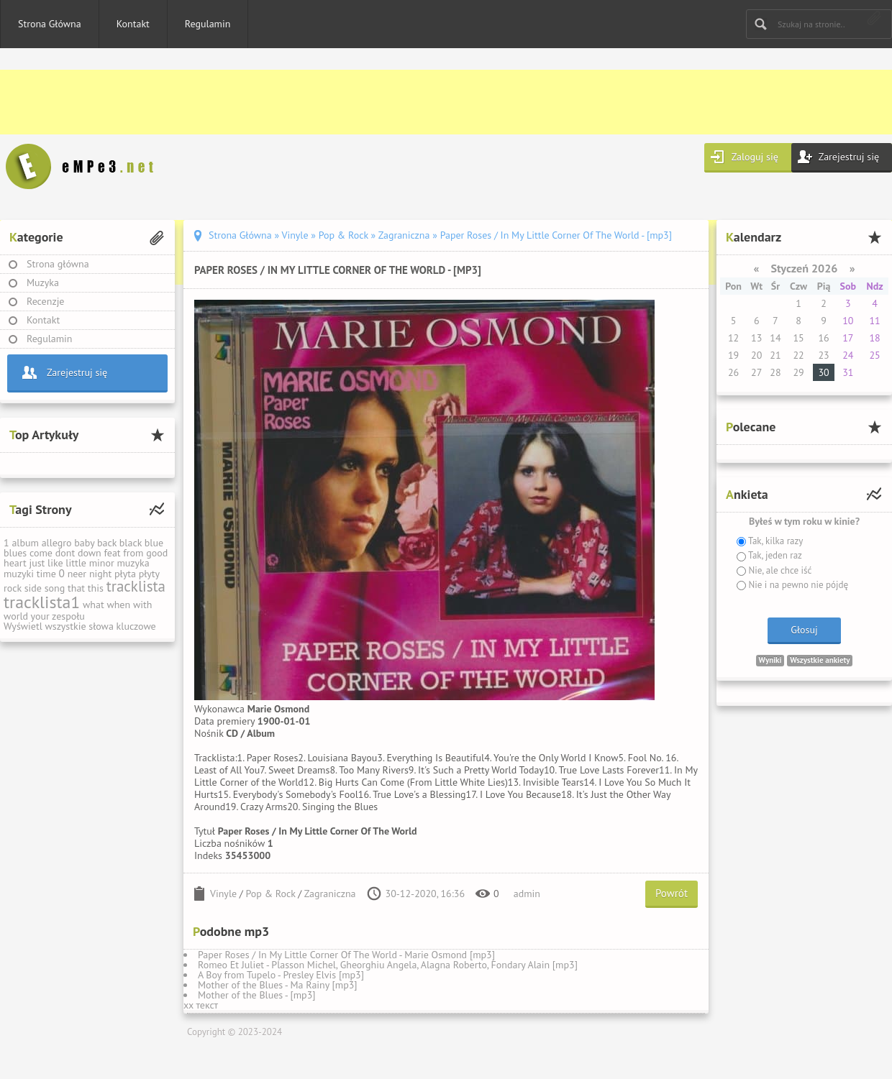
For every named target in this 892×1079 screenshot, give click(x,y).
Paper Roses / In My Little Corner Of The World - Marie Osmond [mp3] (346, 954)
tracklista (135, 586)
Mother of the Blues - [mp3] (257, 994)
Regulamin (208, 23)
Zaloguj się (755, 156)
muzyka (133, 562)
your (40, 616)
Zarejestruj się (849, 156)
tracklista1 (42, 602)
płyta (125, 573)
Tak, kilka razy (774, 541)
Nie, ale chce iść (778, 570)
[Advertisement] (431, 102)
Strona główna (58, 263)
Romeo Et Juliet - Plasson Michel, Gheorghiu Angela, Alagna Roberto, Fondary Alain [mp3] (388, 964)
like (55, 562)
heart (15, 562)
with (142, 604)
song (55, 588)
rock (13, 588)
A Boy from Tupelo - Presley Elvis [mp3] (281, 974)
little (75, 562)
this (96, 588)
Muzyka (43, 282)
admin (527, 893)
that (76, 588)
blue (154, 542)
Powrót (671, 893)
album (25, 542)
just (37, 562)
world (16, 616)
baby (84, 542)
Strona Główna (49, 23)
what (93, 604)
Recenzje (46, 301)
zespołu (68, 616)
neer (77, 573)
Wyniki (770, 660)
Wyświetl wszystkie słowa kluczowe (80, 626)
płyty (149, 573)
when (118, 604)
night (100, 573)
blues (15, 552)
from (133, 552)
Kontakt (133, 23)
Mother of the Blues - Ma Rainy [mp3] (278, 984)
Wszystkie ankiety (820, 660)
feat (112, 552)
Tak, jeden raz (774, 555)
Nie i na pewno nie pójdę (797, 585)
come (41, 552)
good (157, 552)
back (107, 542)
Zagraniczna (330, 893)
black (130, 542)
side (33, 588)
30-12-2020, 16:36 (425, 893)
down (89, 552)
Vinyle (223, 893)
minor (101, 562)
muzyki (19, 573)
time (46, 573)
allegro (57, 542)
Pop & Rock (271, 893)
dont (65, 552)
